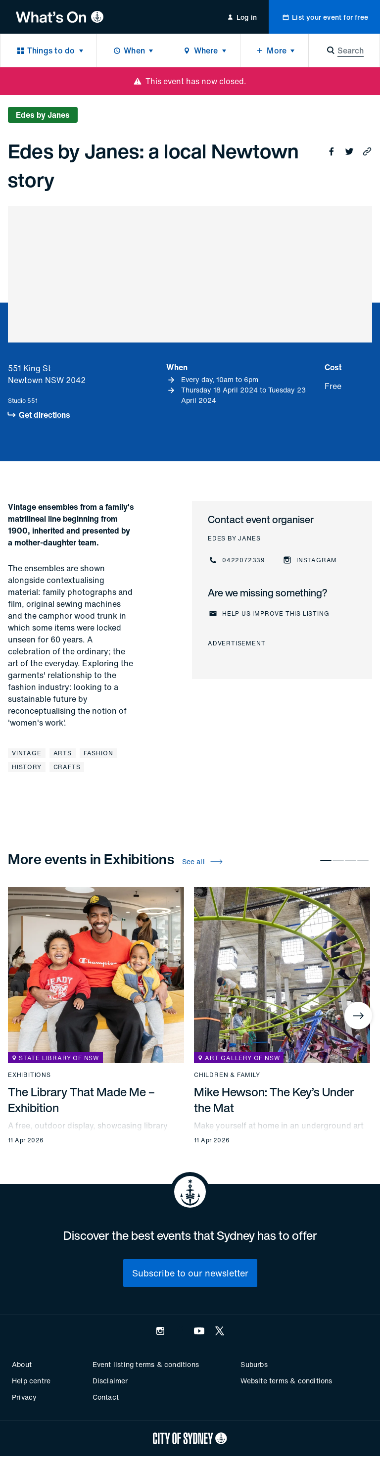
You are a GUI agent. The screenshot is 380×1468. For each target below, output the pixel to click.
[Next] (358, 1015)
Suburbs (253, 1364)
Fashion (98, 753)
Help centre (31, 1380)
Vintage (27, 753)
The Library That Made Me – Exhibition (81, 1100)
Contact (106, 1397)
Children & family (227, 1075)
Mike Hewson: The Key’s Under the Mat (274, 1100)
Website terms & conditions (286, 1380)
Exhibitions (29, 1075)
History (27, 767)
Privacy (24, 1397)
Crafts (67, 767)
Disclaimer (110, 1380)
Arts (62, 753)
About (22, 1364)
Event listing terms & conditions (146, 1364)
